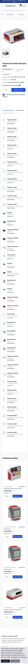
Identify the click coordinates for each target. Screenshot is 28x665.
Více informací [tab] (20, 110)
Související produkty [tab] (8, 110)
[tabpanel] (14, 36)
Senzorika (20, 14)
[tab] (5, 53)
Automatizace (10, 14)
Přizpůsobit (15, 661)
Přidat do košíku (18, 90)
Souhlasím (5, 661)
